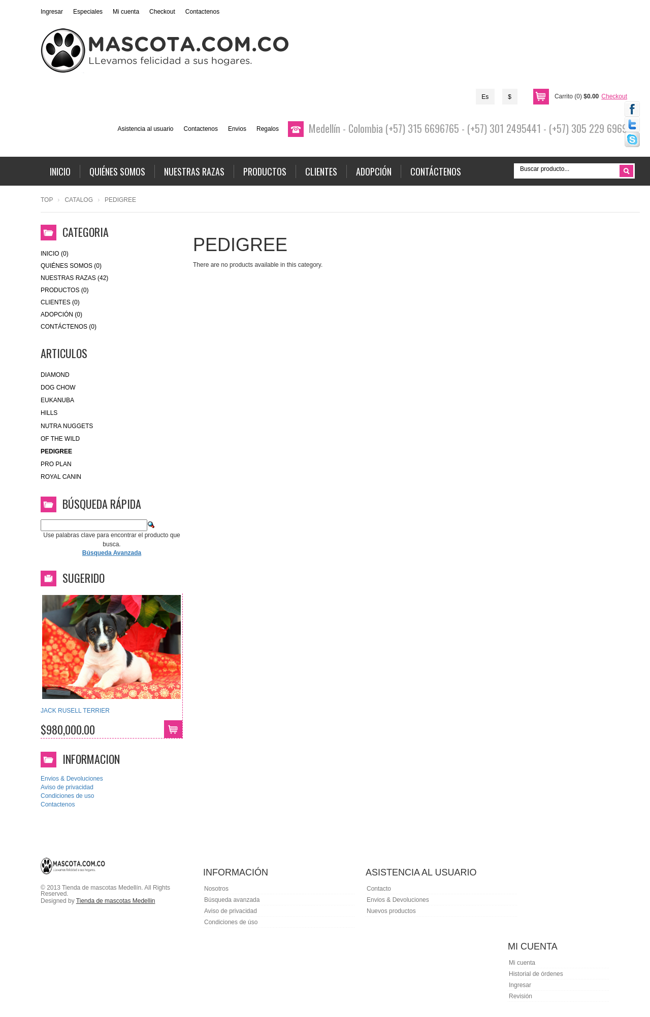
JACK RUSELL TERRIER (75, 710)
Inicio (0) (55, 253)
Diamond (55, 374)
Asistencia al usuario (145, 128)
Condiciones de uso (67, 795)
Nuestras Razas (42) (74, 278)
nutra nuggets (67, 426)
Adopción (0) (61, 314)
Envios (237, 128)
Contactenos (202, 11)
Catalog (78, 199)
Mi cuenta (126, 11)
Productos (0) (64, 290)
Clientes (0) (60, 302)
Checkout (162, 11)
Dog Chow (58, 387)
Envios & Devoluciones (72, 778)
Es (485, 96)
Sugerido (83, 578)
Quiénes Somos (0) (71, 265)
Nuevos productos (391, 911)
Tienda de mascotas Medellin (115, 900)
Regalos (267, 128)
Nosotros (216, 888)
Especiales (88, 11)
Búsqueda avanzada (231, 899)
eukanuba (57, 400)
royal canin (61, 476)
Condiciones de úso (230, 922)
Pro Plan (56, 464)
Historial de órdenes (536, 973)
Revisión (520, 996)
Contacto (379, 888)
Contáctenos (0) (68, 326)
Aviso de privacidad (67, 787)
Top (47, 199)
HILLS (49, 412)
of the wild (60, 438)
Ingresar (52, 11)
